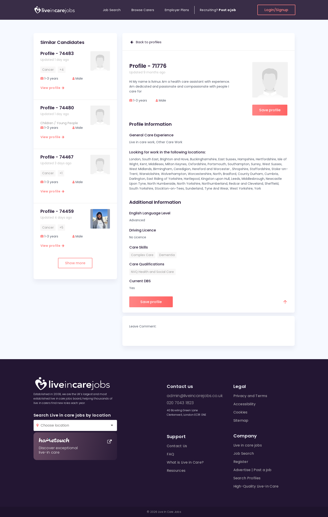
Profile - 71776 (148, 66)
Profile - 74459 (57, 211)
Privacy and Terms (250, 395)
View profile (52, 88)
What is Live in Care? (185, 462)
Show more (75, 263)
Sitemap (240, 420)
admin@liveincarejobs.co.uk (195, 396)
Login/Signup (276, 9)
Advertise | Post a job (252, 469)
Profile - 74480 (57, 108)
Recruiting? (218, 10)
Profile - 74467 (57, 157)
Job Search (112, 10)
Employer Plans (177, 10)
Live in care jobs (247, 445)
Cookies (240, 412)
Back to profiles (145, 42)
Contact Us (177, 445)
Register (240, 461)
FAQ (170, 454)
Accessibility (244, 404)
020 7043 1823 (180, 403)
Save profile (269, 110)
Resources (176, 470)
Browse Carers (142, 10)
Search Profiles (247, 478)
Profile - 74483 (57, 53)
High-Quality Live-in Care (256, 486)
